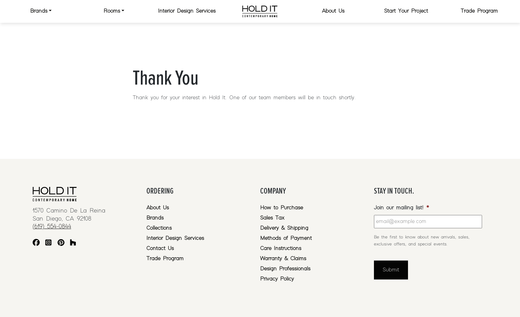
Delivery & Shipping (284, 228)
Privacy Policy (277, 279)
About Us (333, 11)
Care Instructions (280, 248)
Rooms (112, 11)
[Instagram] (48, 243)
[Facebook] (36, 243)
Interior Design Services (187, 11)
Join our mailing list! (401, 207)
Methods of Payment (286, 238)
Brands (38, 11)
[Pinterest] (61, 243)
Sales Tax (272, 218)
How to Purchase (281, 207)
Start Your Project (406, 11)
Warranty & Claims (283, 258)
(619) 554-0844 (52, 226)
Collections (159, 228)
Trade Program (479, 11)
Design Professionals (285, 268)
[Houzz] (73, 243)
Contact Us (160, 248)
